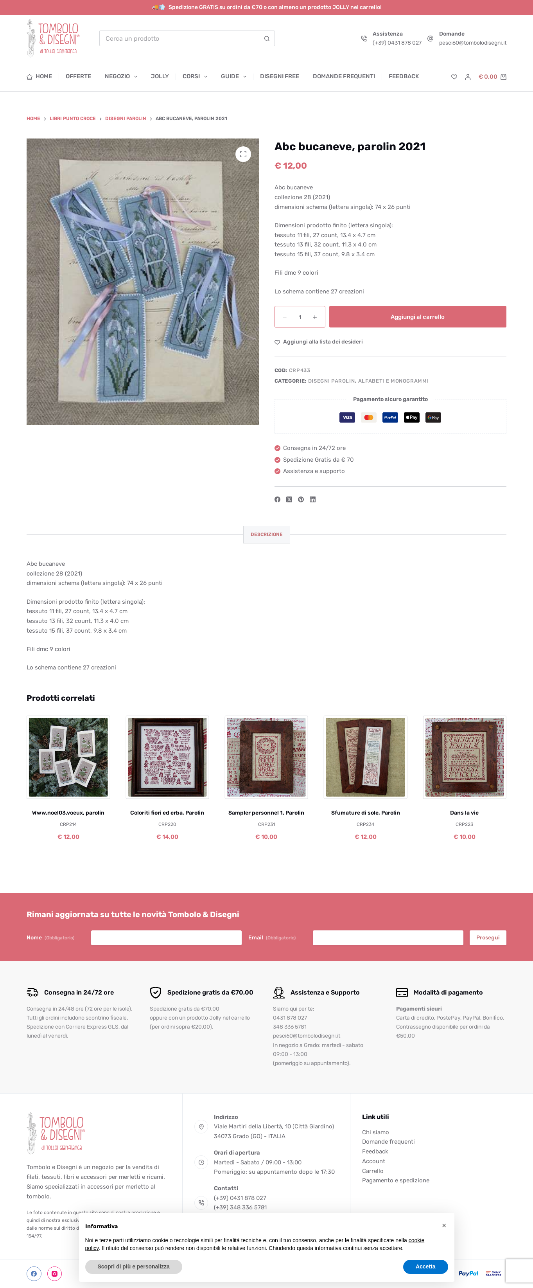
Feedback (404, 76)
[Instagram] (54, 1273)
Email (272, 937)
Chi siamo (375, 1132)
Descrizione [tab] (267, 534)
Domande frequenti (344, 76)
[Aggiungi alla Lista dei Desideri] (319, 341)
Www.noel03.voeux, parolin (68, 812)
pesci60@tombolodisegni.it (472, 43)
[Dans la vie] (464, 757)
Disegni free (279, 76)
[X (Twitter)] (289, 499)
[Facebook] (277, 499)
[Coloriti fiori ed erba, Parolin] (167, 757)
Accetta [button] (426, 1266)
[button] (444, 1225)
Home (39, 76)
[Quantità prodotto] (300, 316)
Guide (235, 76)
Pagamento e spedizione (395, 1180)
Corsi (196, 76)
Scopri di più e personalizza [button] (134, 1266)
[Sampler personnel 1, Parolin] (266, 757)
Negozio (122, 76)
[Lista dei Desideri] (454, 77)
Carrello (373, 1171)
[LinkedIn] (313, 499)
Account (373, 1161)
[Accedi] (468, 77)
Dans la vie (464, 812)
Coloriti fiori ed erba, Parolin (168, 812)
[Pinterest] (301, 499)
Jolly (160, 76)
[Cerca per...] (179, 38)
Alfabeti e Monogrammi (393, 381)
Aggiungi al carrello (418, 316)
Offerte (78, 76)
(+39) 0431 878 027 (397, 43)
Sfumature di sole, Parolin (365, 812)
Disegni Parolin (331, 381)
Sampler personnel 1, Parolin (266, 812)
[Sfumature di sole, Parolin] (365, 757)
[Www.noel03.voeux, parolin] (68, 757)
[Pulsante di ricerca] (267, 38)
